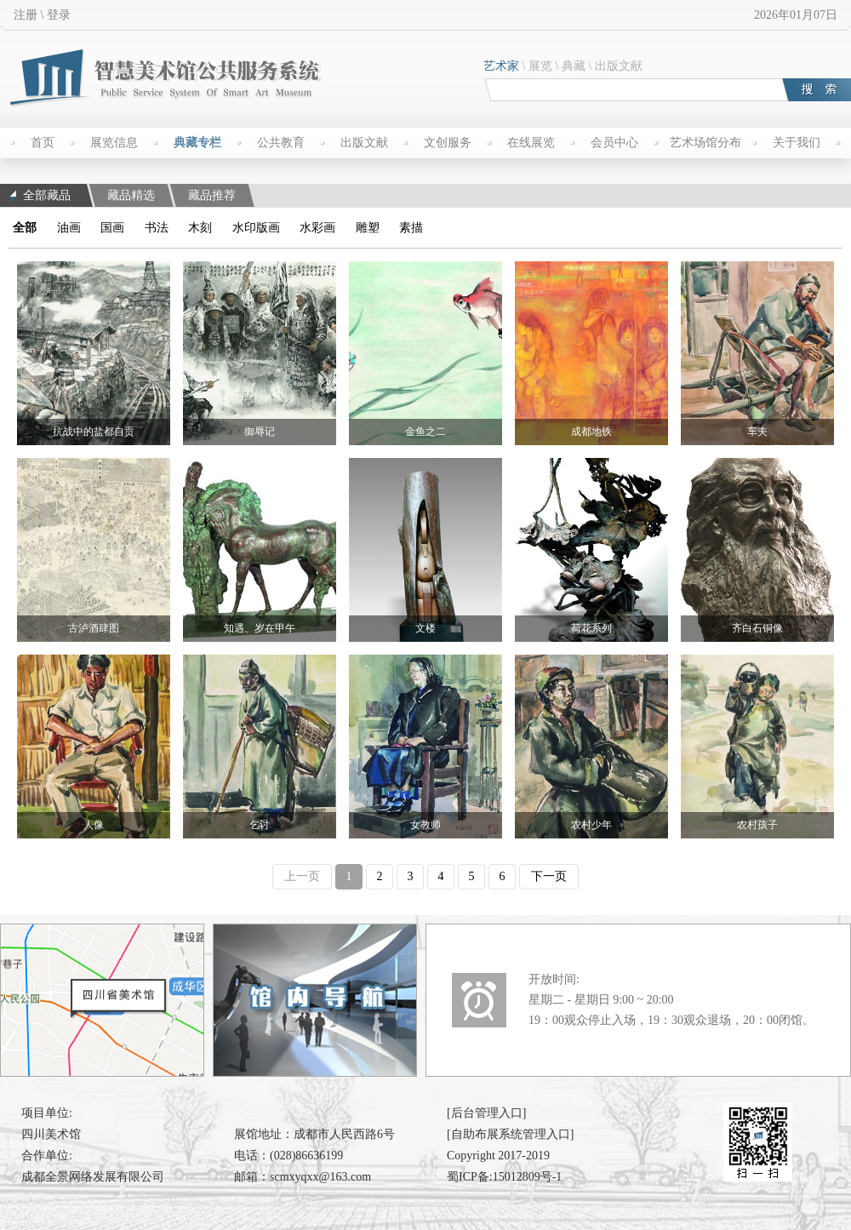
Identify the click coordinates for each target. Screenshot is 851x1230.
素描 (411, 227)
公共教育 (281, 142)
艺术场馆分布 (705, 142)
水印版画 (256, 227)
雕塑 (368, 227)
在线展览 (531, 142)
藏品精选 (131, 195)
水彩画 (317, 227)
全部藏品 (40, 196)
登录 (59, 15)
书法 (156, 227)
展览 (540, 66)
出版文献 (619, 66)
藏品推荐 (212, 195)
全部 (25, 227)
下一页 (549, 876)
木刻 (200, 227)
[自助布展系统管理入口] (510, 1134)
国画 (112, 227)
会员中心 (614, 142)
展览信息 (114, 142)
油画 (69, 227)
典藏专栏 (197, 142)
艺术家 (501, 66)
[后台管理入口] (486, 1113)
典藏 (573, 66)
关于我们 (796, 142)
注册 (25, 15)
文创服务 (447, 142)
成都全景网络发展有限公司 (92, 1176)
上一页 (302, 876)
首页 (42, 142)
